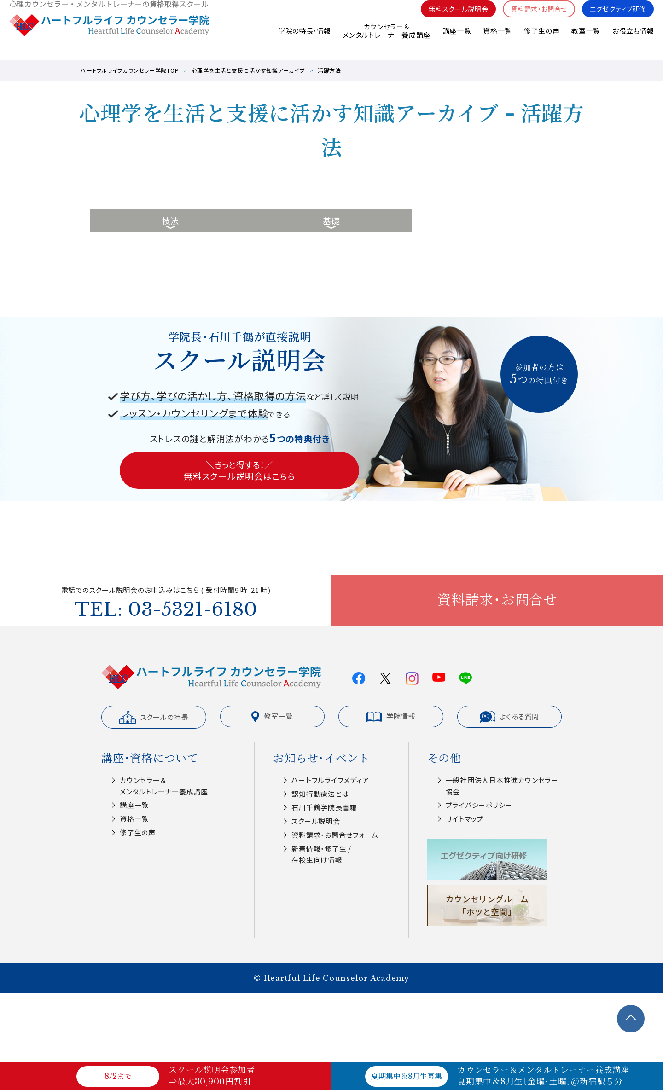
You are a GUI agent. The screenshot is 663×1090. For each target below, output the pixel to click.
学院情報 (390, 716)
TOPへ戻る (631, 1018)
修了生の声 (541, 41)
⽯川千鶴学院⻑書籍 (324, 807)
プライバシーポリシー (479, 805)
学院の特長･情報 (304, 41)
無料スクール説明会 (448, 18)
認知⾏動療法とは (320, 794)
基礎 (331, 220)
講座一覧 (456, 41)
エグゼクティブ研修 (616, 18)
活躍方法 (329, 70)
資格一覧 (497, 41)
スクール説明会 (315, 821)
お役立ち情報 (633, 41)
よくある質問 (510, 717)
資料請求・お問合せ (533, 18)
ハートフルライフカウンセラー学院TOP (130, 70)
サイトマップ (465, 818)
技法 (171, 220)
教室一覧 (585, 41)
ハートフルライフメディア (330, 780)
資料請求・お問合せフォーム (334, 835)
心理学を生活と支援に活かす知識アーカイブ (248, 70)
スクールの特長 (153, 717)
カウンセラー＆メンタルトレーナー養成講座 (386, 41)
